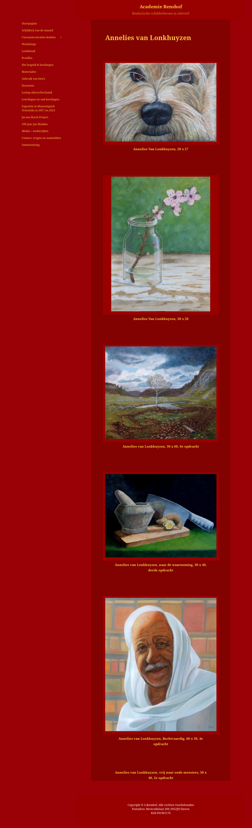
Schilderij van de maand (37, 30)
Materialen (29, 72)
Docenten (28, 85)
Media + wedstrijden (35, 131)
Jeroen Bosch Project (35, 117)
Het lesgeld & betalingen (37, 65)
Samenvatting (31, 145)
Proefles (27, 58)
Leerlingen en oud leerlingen (40, 99)
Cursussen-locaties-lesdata (39, 37)
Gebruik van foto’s (33, 78)
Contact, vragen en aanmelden (41, 138)
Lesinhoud (28, 51)
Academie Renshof (161, 6)
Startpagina (29, 23)
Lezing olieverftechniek (37, 92)
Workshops (29, 44)
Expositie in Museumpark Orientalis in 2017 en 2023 (38, 108)
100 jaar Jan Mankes (35, 124)
